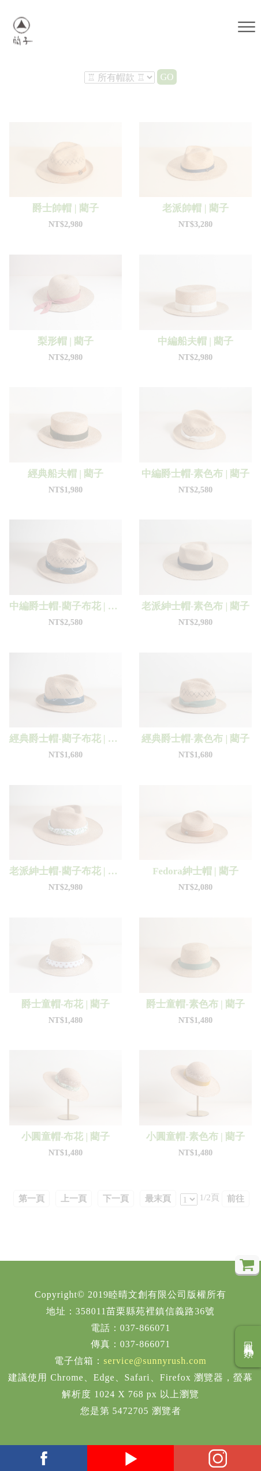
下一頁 (116, 1198)
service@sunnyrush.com (154, 1361)
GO (166, 77)
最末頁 (158, 1198)
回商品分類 (248, 1346)
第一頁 (31, 1198)
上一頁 (74, 1198)
